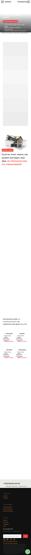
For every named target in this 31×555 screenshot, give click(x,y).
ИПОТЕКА (5, 496)
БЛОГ (4, 526)
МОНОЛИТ (5, 522)
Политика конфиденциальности (10, 541)
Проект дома (9, 33)
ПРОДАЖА (5, 498)
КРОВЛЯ (5, 520)
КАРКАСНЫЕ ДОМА (7, 509)
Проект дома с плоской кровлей (20, 33)
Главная (3, 33)
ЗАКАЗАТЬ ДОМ (7, 533)
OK (25, 536)
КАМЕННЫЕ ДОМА (7, 507)
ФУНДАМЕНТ (6, 524)
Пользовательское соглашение (10, 543)
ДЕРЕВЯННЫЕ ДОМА (8, 511)
